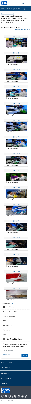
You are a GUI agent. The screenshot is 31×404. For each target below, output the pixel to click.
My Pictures (8, 307)
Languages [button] (6, 378)
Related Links (7, 325)
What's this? (7, 355)
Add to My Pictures (12, 48)
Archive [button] (5, 384)
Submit (25, 355)
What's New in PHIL (10, 312)
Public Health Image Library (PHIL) (13, 9)
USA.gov (10, 400)
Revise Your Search (7, 14)
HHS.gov (3, 400)
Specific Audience (9, 316)
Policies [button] (5, 373)
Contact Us (7, 330)
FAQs (5, 321)
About (5, 334)
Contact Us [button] (6, 362)
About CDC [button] (6, 368)
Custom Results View (22, 29)
